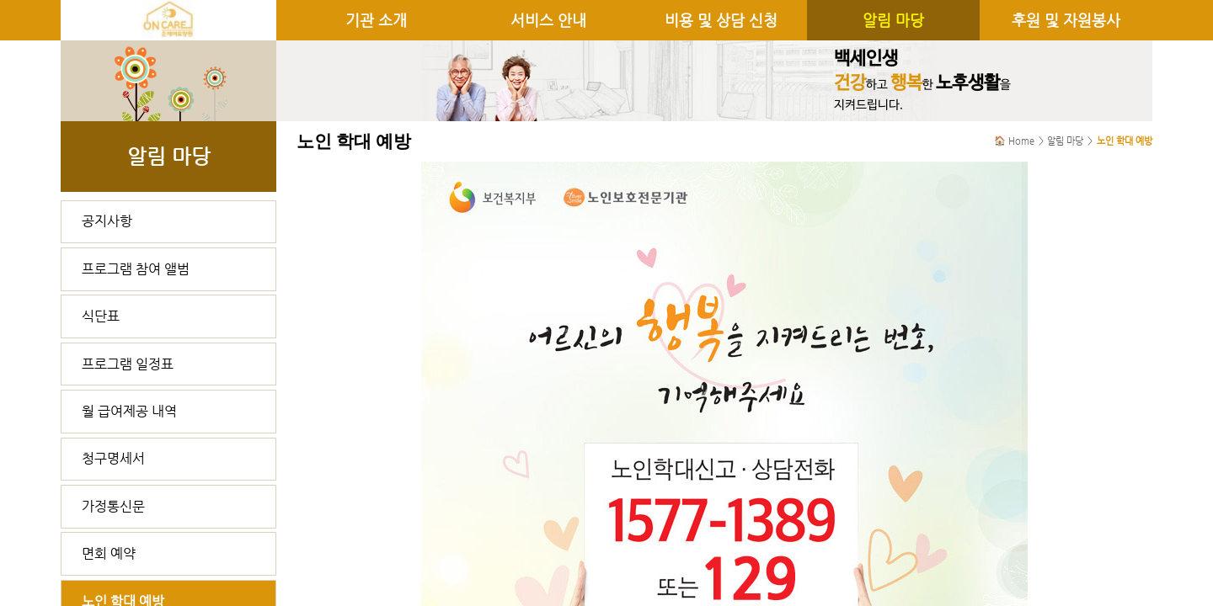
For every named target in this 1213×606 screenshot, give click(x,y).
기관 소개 (376, 20)
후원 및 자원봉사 (1066, 20)
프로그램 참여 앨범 (136, 269)
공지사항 (107, 221)
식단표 (101, 316)
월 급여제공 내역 (129, 411)
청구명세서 (113, 458)
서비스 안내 (548, 20)
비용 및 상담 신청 (721, 20)
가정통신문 (113, 506)
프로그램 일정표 (128, 364)
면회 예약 (109, 553)
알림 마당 (893, 20)
